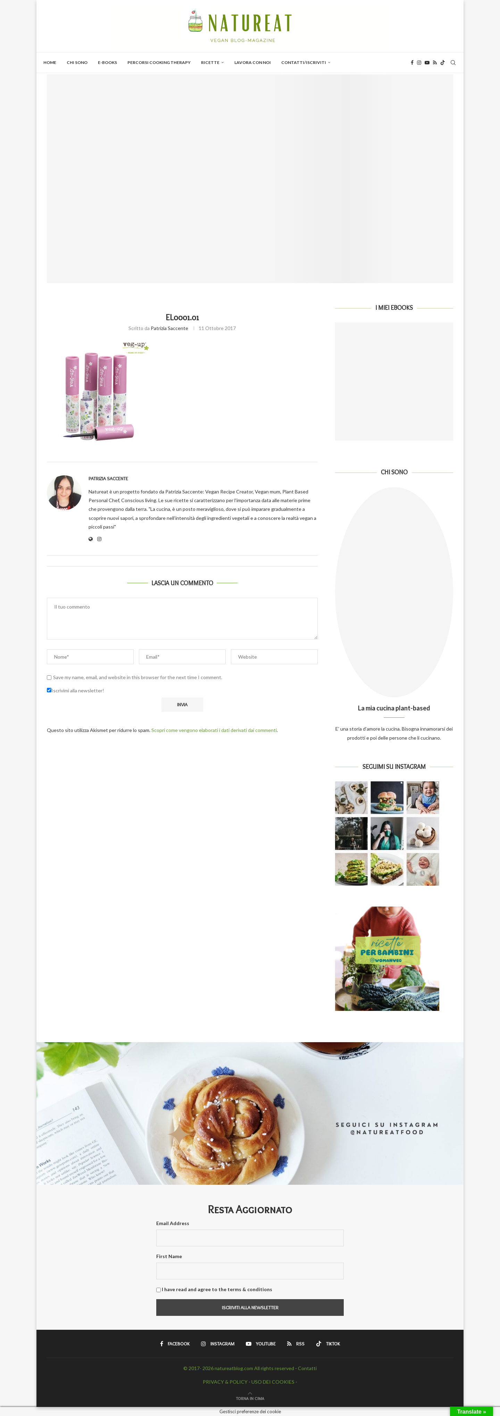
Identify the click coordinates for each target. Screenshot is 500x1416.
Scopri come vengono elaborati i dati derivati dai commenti (214, 730)
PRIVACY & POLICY (225, 1382)
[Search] (453, 63)
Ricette (210, 62)
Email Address (172, 1223)
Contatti (307, 1368)
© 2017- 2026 (199, 1368)
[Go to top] (250, 1398)
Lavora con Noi (252, 62)
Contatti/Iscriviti (303, 62)
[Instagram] (419, 63)
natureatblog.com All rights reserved (254, 1368)
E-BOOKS (107, 62)
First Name (169, 1256)
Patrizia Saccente (169, 328)
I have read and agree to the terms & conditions (217, 1289)
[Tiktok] (442, 63)
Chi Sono (77, 62)
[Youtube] (427, 63)
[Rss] (435, 63)
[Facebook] (412, 63)
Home (49, 62)
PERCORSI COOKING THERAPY (159, 62)
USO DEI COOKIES (272, 1382)
